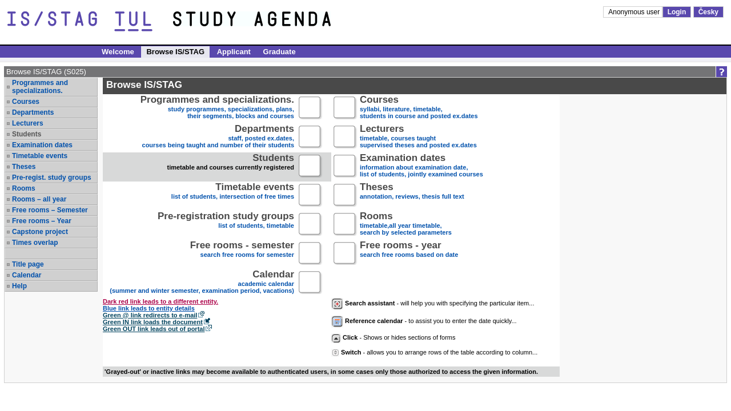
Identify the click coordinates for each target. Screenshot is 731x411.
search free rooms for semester (242, 254)
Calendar (26, 275)
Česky (708, 12)
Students (26, 134)
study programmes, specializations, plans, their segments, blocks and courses (217, 108)
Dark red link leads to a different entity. (160, 301)
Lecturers (27, 123)
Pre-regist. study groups (51, 178)
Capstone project (40, 232)
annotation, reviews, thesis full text (412, 195)
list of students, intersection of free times (232, 195)
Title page (28, 264)
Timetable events (39, 156)
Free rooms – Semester (50, 210)
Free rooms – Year (41, 221)
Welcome (118, 51)
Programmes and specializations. (40, 87)
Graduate (279, 51)
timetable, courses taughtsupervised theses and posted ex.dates (418, 137)
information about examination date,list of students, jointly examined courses (421, 166)
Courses (25, 102)
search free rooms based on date (409, 254)
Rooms (23, 188)
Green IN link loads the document (153, 322)
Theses (23, 167)
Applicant (234, 51)
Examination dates (42, 145)
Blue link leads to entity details (149, 308)
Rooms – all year (39, 199)
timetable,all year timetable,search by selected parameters (406, 224)
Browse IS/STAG (175, 51)
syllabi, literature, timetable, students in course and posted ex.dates (419, 108)
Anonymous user (634, 12)
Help (19, 286)
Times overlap (35, 243)
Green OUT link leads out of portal (153, 328)
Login (677, 12)
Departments (33, 112)
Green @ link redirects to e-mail (150, 315)
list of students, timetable (226, 224)
